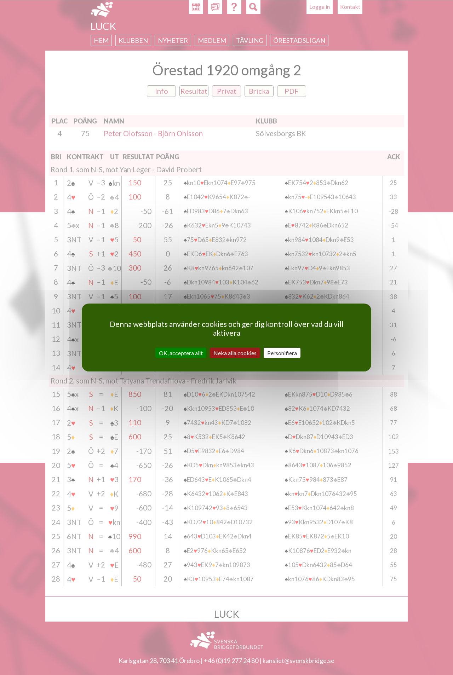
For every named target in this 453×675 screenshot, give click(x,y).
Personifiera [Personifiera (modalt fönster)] (282, 353)
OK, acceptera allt (181, 353)
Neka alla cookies (235, 353)
